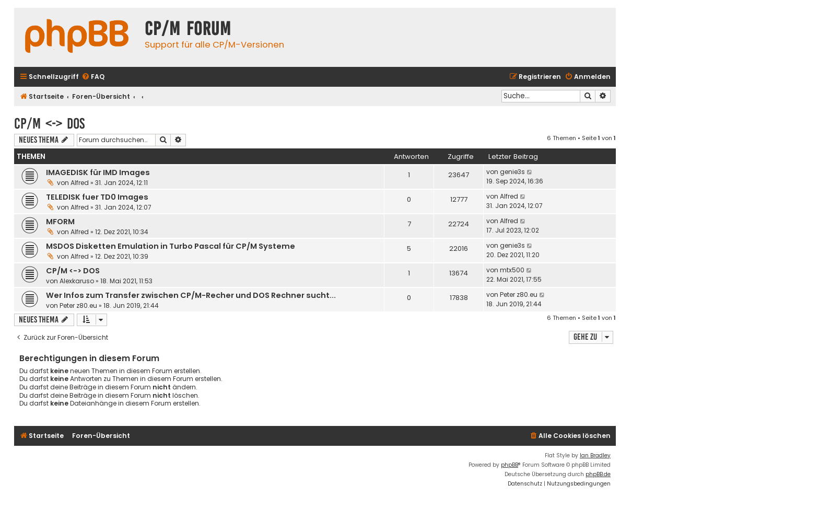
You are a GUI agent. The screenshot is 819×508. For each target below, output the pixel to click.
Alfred (80, 182)
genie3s (512, 171)
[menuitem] (92, 77)
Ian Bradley (595, 455)
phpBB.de (598, 474)
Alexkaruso (77, 280)
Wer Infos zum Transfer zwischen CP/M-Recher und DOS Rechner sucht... (191, 295)
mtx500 (512, 269)
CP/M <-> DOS (49, 124)
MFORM (60, 221)
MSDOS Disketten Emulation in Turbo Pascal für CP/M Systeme (170, 246)
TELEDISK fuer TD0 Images (97, 197)
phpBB (509, 465)
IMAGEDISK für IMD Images (98, 172)
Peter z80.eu (78, 305)
